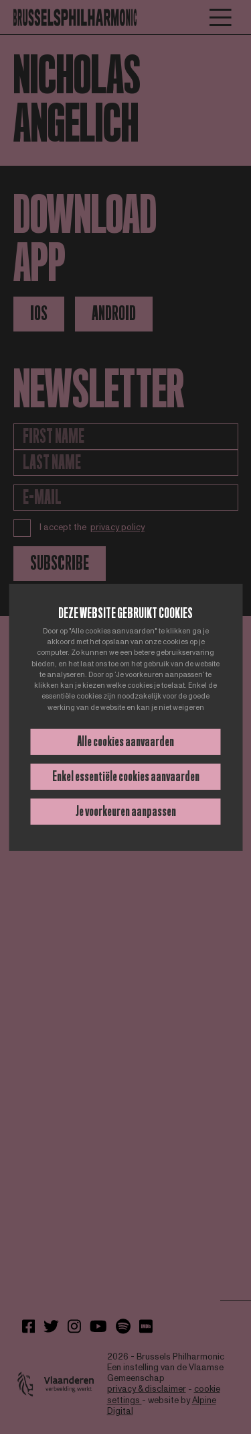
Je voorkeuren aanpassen (126, 811)
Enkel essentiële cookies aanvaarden (125, 776)
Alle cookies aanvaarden (125, 741)
